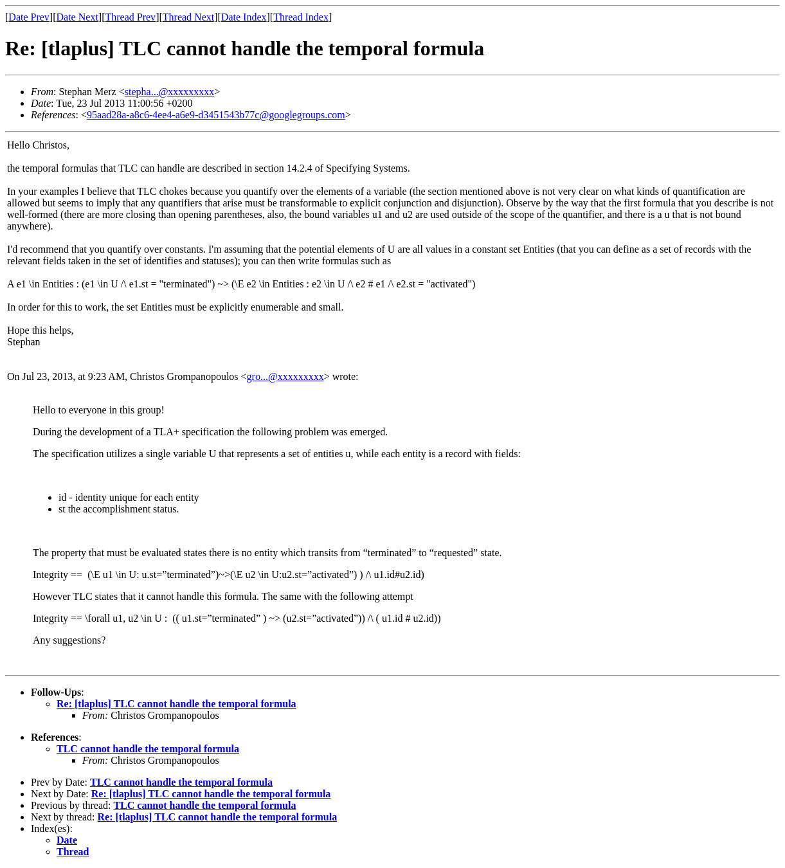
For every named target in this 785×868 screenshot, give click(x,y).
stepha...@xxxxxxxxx (170, 91)
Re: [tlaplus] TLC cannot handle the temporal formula (176, 703)
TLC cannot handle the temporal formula (148, 748)
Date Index (244, 17)
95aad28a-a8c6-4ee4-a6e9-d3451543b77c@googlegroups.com (216, 114)
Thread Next (188, 17)
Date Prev (29, 17)
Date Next (77, 17)
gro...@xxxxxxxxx (285, 376)
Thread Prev (130, 17)
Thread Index (301, 17)
